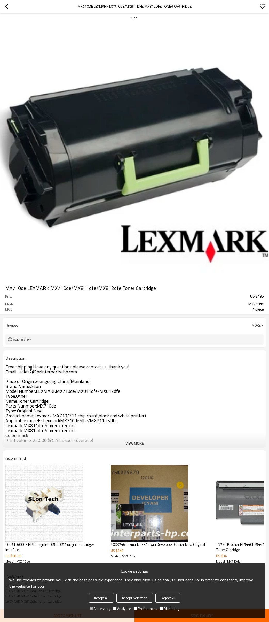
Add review (22, 339)
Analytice (122, 608)
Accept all (101, 598)
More (256, 325)
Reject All (168, 598)
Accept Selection (134, 598)
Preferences (145, 608)
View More (134, 443)
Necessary (100, 608)
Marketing (169, 608)
